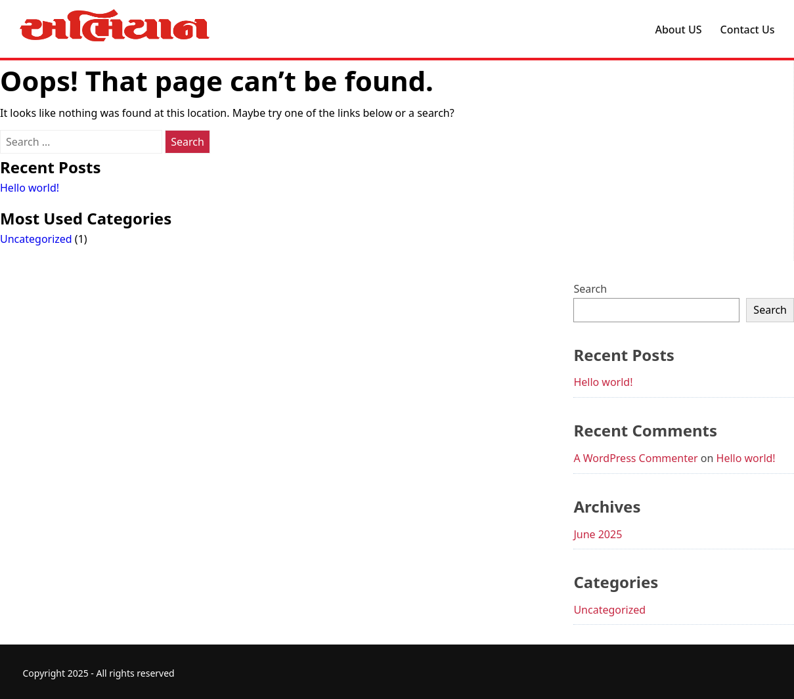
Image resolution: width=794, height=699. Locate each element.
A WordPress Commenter (635, 458)
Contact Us (747, 29)
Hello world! (29, 187)
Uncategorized (36, 239)
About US (678, 29)
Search (590, 289)
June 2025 (597, 534)
